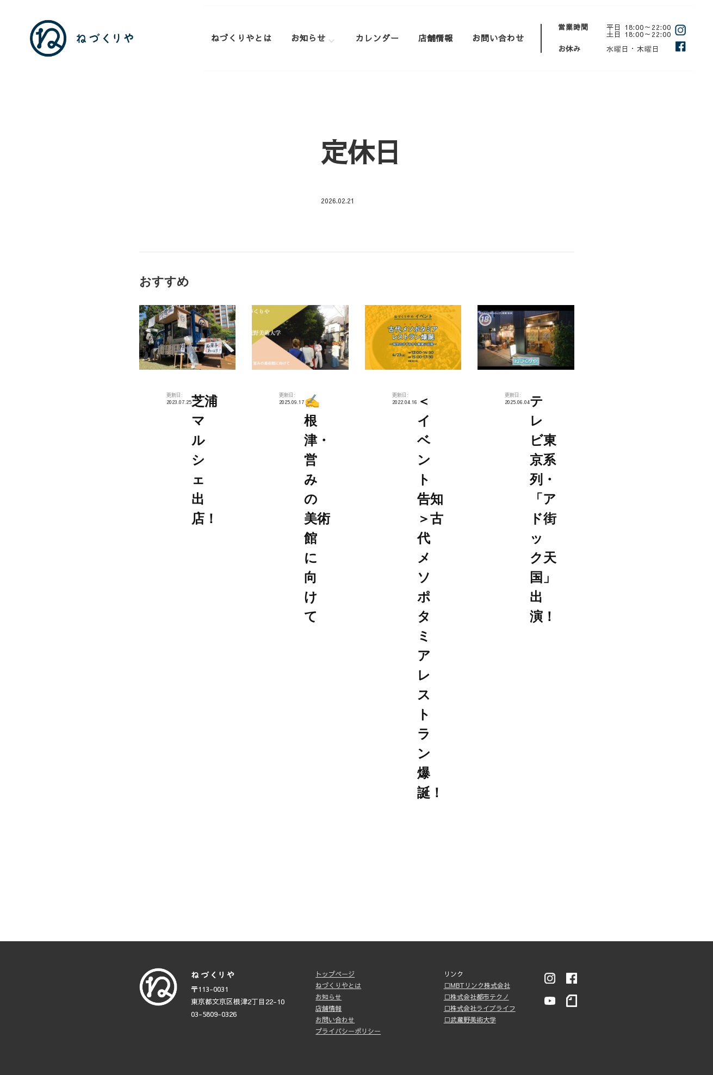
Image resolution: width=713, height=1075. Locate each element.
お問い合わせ (498, 38)
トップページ (335, 974)
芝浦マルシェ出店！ (204, 460)
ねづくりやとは (241, 38)
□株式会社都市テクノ (476, 996)
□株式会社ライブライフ (480, 1008)
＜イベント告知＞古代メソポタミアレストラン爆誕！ (430, 597)
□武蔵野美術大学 (470, 1019)
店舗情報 (435, 38)
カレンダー (377, 38)
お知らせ (308, 38)
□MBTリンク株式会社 (477, 985)
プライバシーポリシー (348, 1031)
